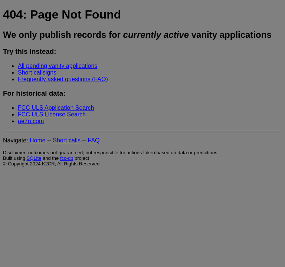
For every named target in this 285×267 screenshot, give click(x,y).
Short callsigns (37, 72)
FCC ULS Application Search (56, 108)
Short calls (67, 140)
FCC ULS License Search (52, 114)
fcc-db (66, 158)
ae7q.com (31, 121)
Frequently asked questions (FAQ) (63, 79)
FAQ (94, 140)
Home (38, 140)
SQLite (34, 158)
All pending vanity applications (57, 66)
